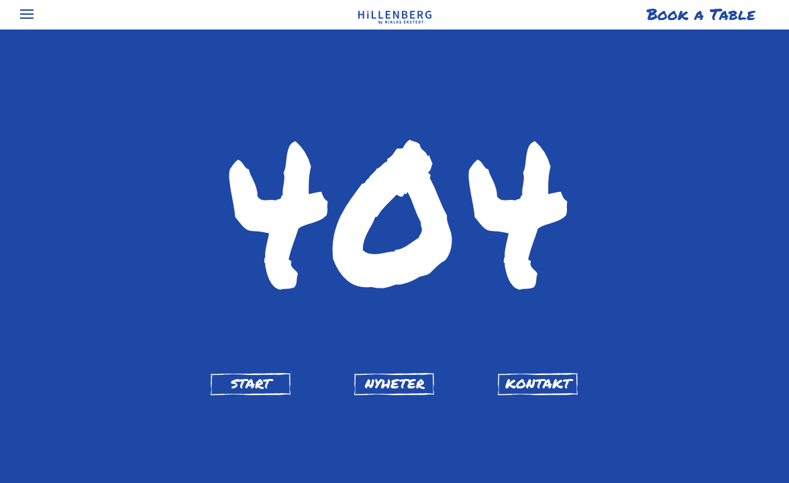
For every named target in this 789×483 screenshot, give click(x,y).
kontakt (538, 383)
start (251, 383)
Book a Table (701, 13)
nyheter (395, 383)
